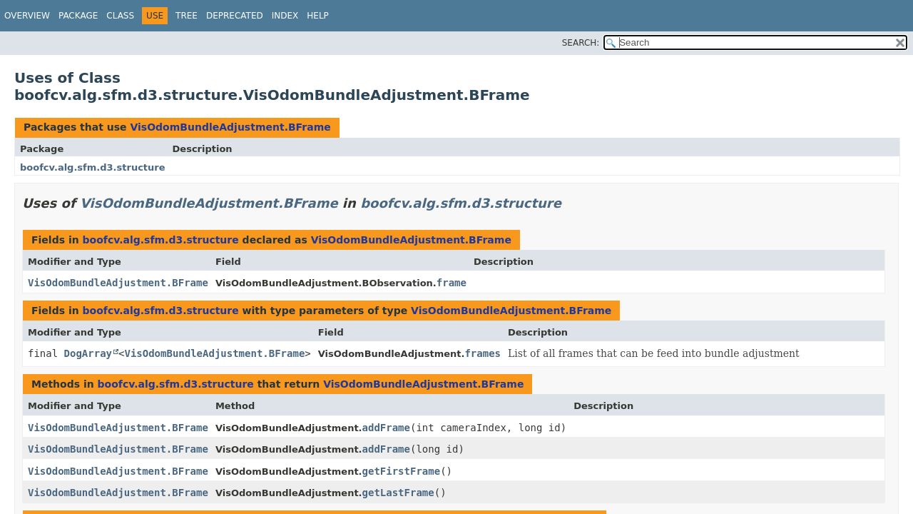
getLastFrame (398, 492)
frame (451, 282)
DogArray (88, 353)
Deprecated (234, 16)
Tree (186, 16)
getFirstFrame (401, 471)
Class (120, 16)
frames (482, 353)
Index (285, 16)
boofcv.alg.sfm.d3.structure (92, 167)
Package (78, 16)
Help (318, 16)
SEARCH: (581, 43)
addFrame (386, 427)
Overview (27, 16)
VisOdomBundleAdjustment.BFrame (230, 127)
